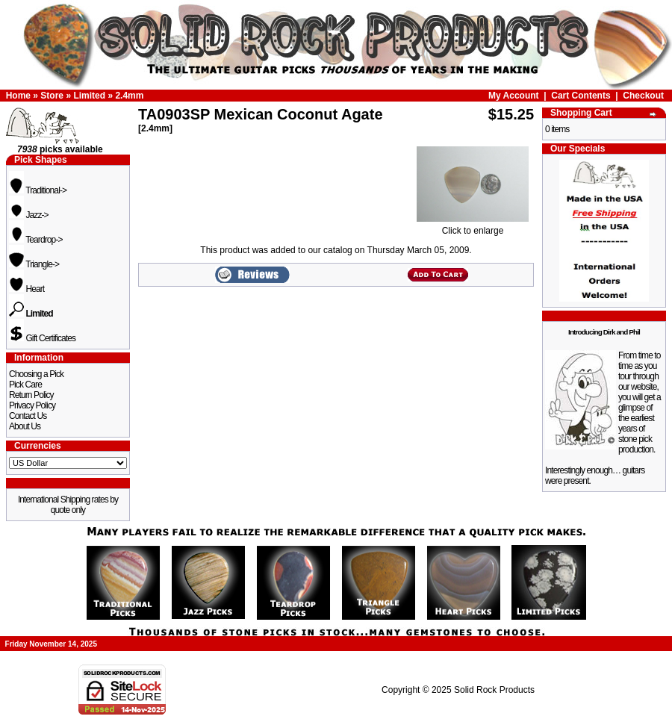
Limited (89, 95)
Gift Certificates (42, 338)
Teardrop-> (36, 239)
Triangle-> (34, 264)
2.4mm (129, 95)
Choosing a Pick (36, 374)
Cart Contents (580, 95)
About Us (24, 426)
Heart (26, 289)
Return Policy (31, 395)
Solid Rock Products (494, 690)
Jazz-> (29, 215)
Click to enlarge (473, 226)
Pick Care (25, 384)
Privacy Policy (32, 405)
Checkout (643, 95)
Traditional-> (37, 190)
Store (51, 95)
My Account (513, 95)
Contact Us (27, 416)
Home (18, 95)
